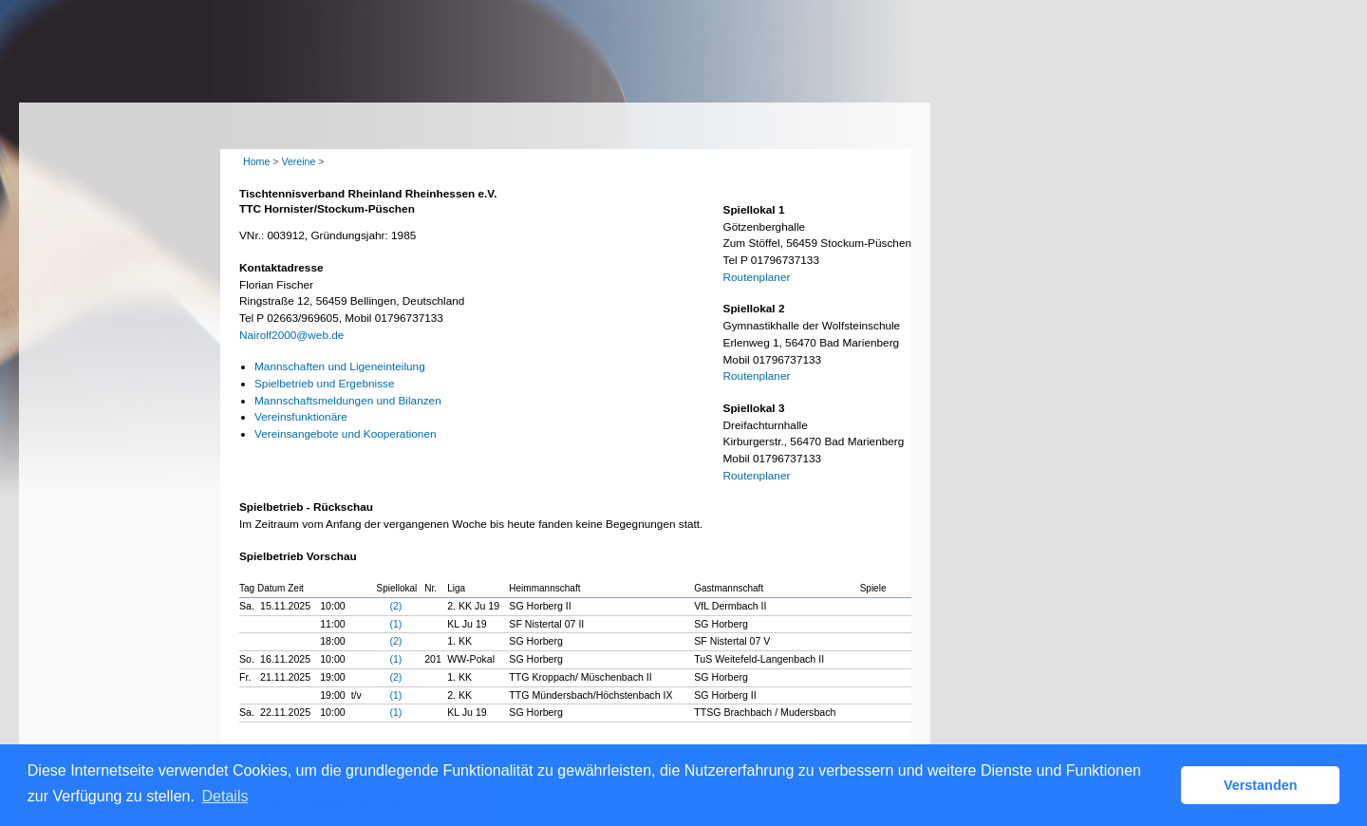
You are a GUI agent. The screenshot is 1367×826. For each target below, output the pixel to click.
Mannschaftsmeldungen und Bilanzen (347, 400)
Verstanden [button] (1261, 785)
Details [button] (225, 796)
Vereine (298, 161)
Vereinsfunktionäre (300, 416)
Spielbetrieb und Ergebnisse (324, 383)
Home (256, 161)
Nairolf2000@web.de (291, 335)
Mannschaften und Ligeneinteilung (339, 366)
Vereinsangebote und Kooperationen (345, 434)
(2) (395, 605)
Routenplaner (757, 277)
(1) (395, 623)
